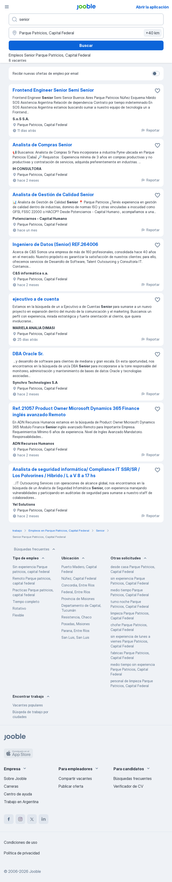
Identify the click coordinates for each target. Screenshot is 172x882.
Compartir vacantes (75, 778)
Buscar (86, 45)
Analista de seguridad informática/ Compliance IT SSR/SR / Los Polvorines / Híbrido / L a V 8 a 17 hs (76, 472)
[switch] (156, 73)
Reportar (150, 130)
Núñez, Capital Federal (78, 578)
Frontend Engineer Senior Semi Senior (53, 90)
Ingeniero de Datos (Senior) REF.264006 (55, 244)
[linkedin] (43, 819)
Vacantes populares (28, 705)
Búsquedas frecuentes (35, 549)
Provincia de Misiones (78, 599)
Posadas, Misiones (75, 624)
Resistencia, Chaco (76, 617)
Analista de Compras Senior (42, 144)
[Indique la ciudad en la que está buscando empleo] (86, 33)
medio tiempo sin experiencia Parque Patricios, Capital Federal (133, 669)
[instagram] (20, 819)
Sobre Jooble (15, 778)
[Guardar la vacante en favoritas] (157, 91)
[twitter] (32, 819)
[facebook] (9, 819)
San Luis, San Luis (75, 637)
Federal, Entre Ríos (75, 592)
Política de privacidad (22, 853)
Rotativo (19, 608)
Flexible (18, 615)
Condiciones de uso (20, 842)
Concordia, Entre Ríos (78, 585)
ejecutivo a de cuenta (36, 299)
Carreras (11, 786)
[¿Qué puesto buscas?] (86, 19)
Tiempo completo (26, 602)
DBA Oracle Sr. (28, 353)
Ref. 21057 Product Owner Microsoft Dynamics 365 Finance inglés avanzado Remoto (76, 411)
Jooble (35, 871)
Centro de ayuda (18, 794)
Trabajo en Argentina (21, 801)
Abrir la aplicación (152, 7)
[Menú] (7, 7)
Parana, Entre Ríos (75, 631)
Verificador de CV (128, 786)
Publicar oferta (71, 786)
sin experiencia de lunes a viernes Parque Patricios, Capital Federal (130, 641)
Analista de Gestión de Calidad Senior (53, 194)
